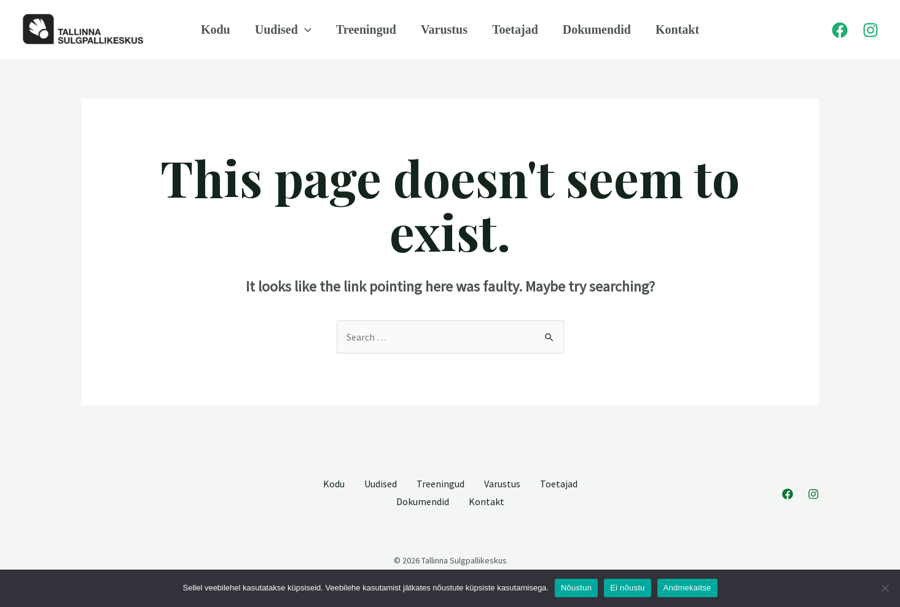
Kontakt (677, 29)
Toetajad (515, 29)
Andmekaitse (687, 587)
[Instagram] (870, 30)
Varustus (444, 29)
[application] (304, 29)
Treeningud (366, 29)
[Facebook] (840, 30)
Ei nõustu (627, 587)
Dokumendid (597, 29)
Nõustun (576, 587)
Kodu (215, 29)
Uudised (283, 29)
